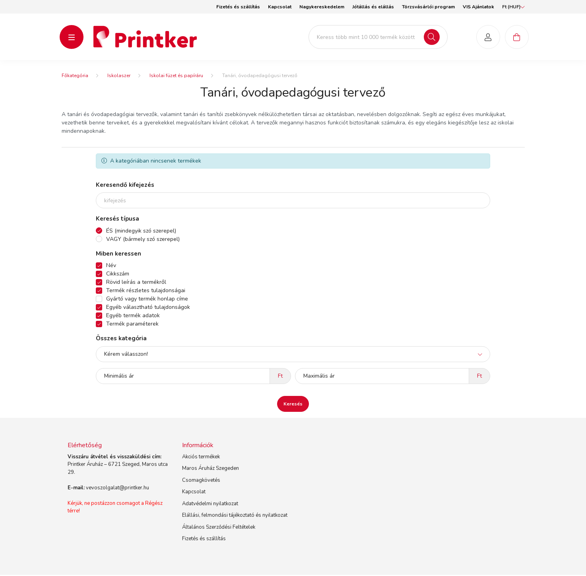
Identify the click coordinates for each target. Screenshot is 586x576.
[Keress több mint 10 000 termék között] (378, 37)
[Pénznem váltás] (511, 6)
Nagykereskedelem (321, 7)
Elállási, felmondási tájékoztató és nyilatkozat (234, 516)
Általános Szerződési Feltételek (218, 528)
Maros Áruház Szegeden (210, 469)
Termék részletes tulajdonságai (145, 291)
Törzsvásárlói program (428, 7)
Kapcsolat (279, 7)
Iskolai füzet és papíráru (176, 77)
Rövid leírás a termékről (136, 283)
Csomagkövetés (201, 481)
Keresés (293, 404)
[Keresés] (432, 37)
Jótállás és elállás (373, 7)
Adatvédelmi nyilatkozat (210, 504)
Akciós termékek (201, 458)
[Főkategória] (75, 77)
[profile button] (488, 37)
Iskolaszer (118, 77)
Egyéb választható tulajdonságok (148, 308)
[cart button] (517, 37)
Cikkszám (117, 275)
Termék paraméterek (132, 325)
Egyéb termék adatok (133, 316)
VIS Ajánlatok (478, 7)
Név (111, 266)
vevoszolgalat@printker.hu (117, 489)
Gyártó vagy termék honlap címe (147, 300)
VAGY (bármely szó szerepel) (143, 240)
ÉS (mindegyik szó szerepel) (141, 231)
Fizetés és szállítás (238, 7)
